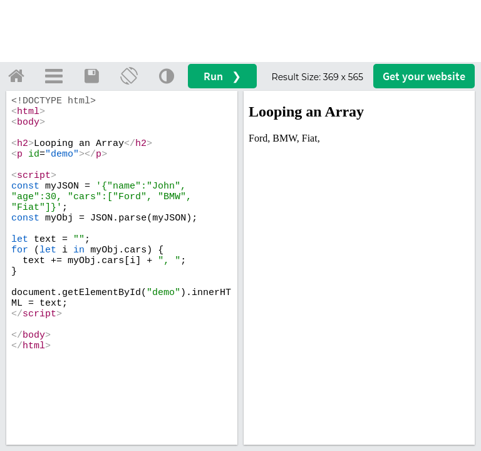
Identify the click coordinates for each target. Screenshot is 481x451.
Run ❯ (222, 76)
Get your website (424, 76)
